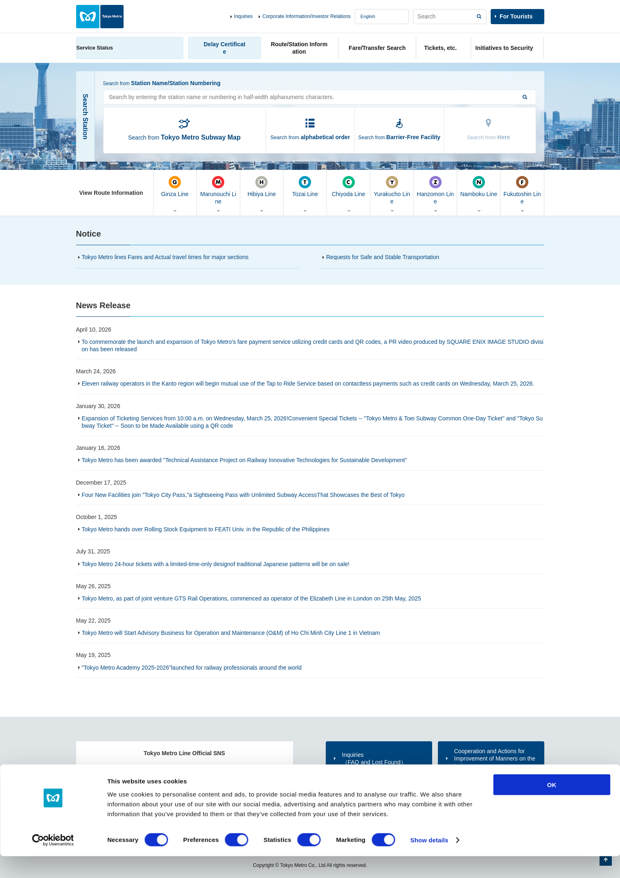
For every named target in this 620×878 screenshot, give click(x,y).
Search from (184, 137)
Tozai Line (305, 186)
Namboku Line (478, 186)
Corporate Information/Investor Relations (306, 16)
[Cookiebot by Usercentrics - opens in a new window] (53, 862)
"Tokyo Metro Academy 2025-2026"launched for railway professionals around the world (192, 667)
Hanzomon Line (435, 190)
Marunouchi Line (218, 190)
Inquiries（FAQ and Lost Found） (374, 758)
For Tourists (516, 16)
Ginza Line (175, 186)
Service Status (95, 48)
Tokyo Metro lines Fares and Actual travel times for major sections (165, 257)
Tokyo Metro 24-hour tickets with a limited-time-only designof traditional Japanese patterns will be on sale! (215, 564)
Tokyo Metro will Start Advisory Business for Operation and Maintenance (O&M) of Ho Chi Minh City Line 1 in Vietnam (231, 633)
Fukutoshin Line (522, 190)
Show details (429, 861)
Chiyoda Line (348, 186)
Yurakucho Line (391, 190)
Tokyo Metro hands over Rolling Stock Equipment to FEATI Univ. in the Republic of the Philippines (206, 529)
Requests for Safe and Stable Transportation (382, 257)
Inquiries (243, 16)
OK (552, 806)
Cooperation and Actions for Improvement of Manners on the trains (494, 758)
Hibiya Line (261, 186)
